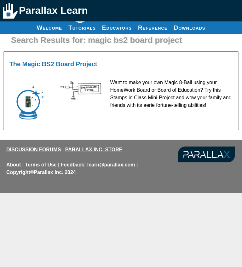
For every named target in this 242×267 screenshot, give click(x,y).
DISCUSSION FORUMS (33, 149)
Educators (117, 27)
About (13, 164)
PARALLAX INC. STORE (94, 149)
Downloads (189, 27)
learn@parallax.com (111, 164)
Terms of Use (41, 164)
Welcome (49, 27)
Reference (153, 27)
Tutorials (82, 26)
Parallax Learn (53, 10)
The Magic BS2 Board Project (53, 64)
